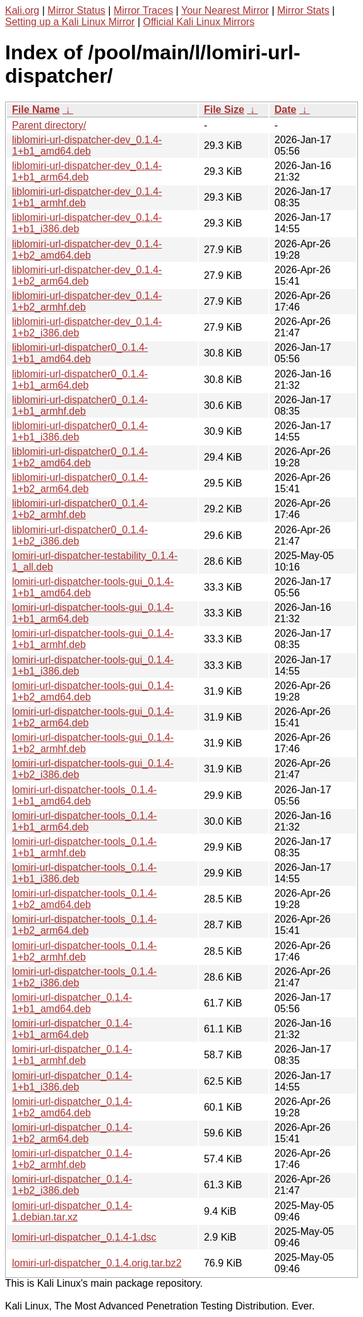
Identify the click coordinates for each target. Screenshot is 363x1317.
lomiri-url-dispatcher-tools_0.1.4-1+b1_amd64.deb (84, 795)
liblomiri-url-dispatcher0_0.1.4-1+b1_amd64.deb (80, 353)
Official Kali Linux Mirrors (198, 21)
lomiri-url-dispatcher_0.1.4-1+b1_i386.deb (72, 1081)
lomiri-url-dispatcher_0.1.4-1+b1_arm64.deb (72, 1029)
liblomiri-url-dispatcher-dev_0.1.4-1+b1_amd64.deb (87, 145)
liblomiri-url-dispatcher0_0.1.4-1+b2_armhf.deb (80, 509)
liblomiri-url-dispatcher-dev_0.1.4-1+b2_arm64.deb (87, 275)
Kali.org (22, 10)
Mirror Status (76, 10)
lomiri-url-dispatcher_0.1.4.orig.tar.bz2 (97, 1263)
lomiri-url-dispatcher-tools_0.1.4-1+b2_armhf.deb (84, 951)
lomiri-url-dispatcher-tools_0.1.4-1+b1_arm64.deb (84, 821)
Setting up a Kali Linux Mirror (69, 21)
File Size (224, 109)
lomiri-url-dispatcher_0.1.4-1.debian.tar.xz (72, 1211)
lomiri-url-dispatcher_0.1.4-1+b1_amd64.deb (72, 1003)
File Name (36, 109)
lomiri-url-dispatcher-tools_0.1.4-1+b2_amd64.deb (84, 899)
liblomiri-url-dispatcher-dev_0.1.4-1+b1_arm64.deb (87, 171)
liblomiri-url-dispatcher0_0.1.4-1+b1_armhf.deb (80, 405)
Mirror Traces (143, 10)
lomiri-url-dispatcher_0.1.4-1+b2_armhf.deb (72, 1159)
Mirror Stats (303, 10)
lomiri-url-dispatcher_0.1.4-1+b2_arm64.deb (72, 1133)
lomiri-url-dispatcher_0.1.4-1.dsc (84, 1237)
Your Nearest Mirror (225, 10)
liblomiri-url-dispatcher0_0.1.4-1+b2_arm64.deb (80, 483)
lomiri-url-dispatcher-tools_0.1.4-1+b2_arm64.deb (84, 925)
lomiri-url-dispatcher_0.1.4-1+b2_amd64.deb (72, 1107)
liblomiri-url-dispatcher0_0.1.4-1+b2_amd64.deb (80, 457)
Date (286, 109)
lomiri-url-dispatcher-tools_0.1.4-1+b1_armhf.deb (84, 847)
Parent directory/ (49, 125)
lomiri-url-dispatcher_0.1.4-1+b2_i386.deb (72, 1185)
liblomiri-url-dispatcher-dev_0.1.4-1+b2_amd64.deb (87, 250)
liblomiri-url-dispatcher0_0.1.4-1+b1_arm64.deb (80, 380)
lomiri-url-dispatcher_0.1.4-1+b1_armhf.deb (72, 1055)
